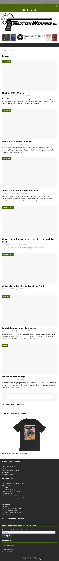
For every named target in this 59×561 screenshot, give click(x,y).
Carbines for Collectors (9, 489)
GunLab (4, 468)
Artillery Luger (6, 485)
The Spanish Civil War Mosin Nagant (12, 512)
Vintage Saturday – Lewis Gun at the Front (23, 286)
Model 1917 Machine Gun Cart (17, 141)
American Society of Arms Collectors (12, 483)
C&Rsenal (5, 487)
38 (29, 96)
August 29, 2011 (8, 379)
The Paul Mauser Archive (9, 510)
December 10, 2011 (9, 289)
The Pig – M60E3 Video (13, 93)
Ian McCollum (21, 96)
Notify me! (7, 536)
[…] (41, 103)
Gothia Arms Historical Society (11, 491)
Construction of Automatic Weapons (20, 190)
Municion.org (6, 504)
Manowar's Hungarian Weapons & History (14, 498)
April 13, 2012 (8, 144)
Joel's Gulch (5, 472)
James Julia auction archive (10, 496)
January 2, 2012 (8, 193)
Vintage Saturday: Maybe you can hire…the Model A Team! (28, 240)
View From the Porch (8, 474)
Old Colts (4, 506)
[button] (56, 6)
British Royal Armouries (9, 466)
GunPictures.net (7, 494)
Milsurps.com (6, 500)
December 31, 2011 (9, 245)
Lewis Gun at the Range (13, 376)
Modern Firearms (7, 502)
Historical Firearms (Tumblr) (10, 470)
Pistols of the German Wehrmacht (12, 508)
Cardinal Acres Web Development (34, 559)
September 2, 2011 (9, 331)
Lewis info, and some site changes (19, 328)
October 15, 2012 (9, 96)
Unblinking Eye (6, 514)
